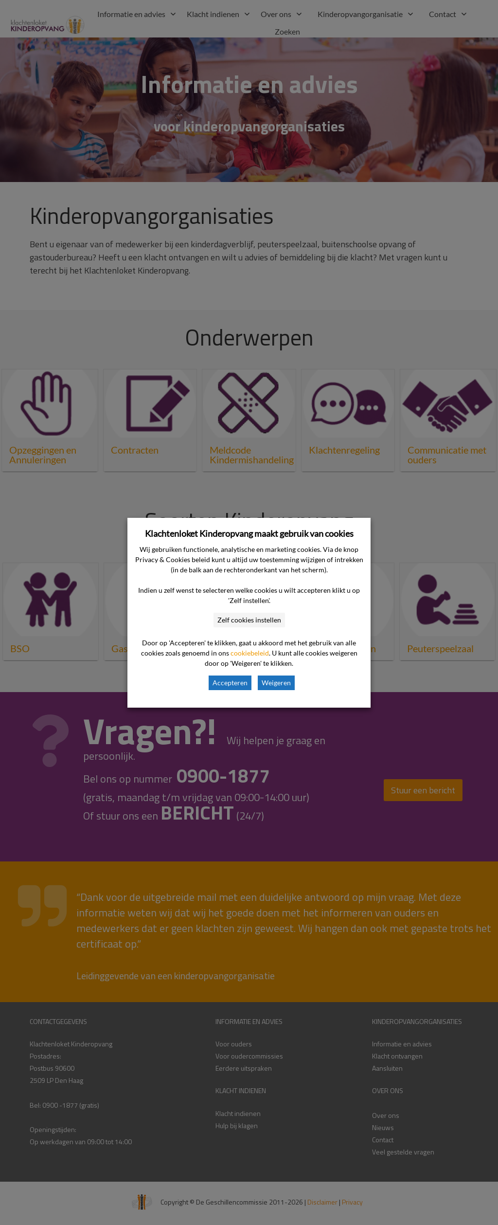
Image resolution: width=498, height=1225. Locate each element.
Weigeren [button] (276, 682)
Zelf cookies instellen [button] (249, 620)
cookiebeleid (250, 653)
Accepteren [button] (230, 682)
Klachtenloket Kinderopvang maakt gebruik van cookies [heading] (249, 533)
